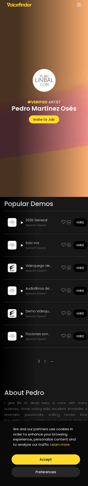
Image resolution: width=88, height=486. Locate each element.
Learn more (60, 444)
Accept (46, 459)
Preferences (45, 472)
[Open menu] (78, 4)
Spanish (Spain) (36, 225)
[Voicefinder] (19, 4)
